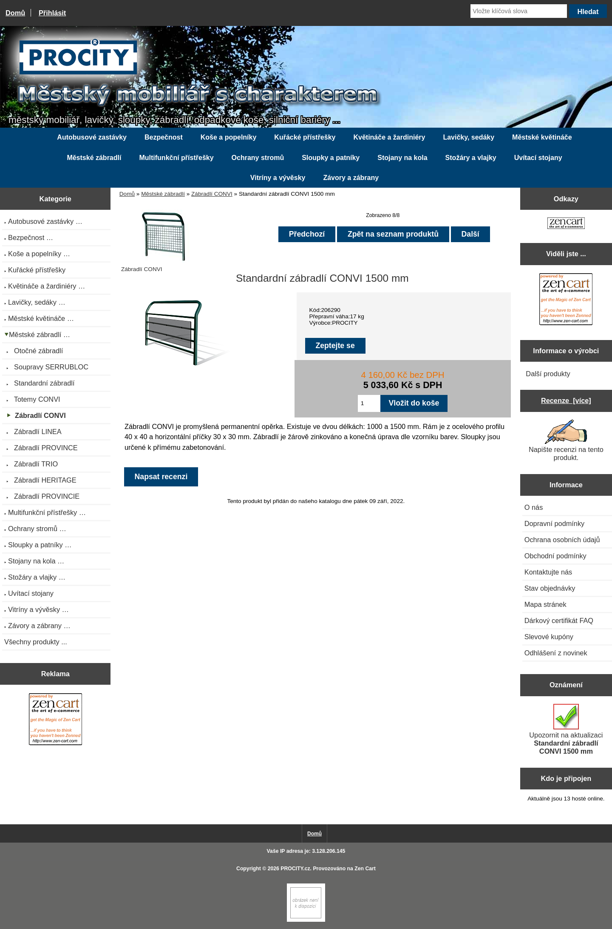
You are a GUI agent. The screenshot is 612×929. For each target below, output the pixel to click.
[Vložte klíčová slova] (518, 11)
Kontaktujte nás (548, 572)
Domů (15, 13)
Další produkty (548, 373)
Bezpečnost (163, 137)
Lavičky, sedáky (468, 137)
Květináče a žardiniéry (389, 137)
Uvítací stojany (538, 157)
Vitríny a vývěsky (278, 177)
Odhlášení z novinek (555, 653)
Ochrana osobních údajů (562, 539)
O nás (533, 507)
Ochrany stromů (258, 157)
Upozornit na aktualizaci (566, 729)
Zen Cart (365, 869)
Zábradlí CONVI (211, 194)
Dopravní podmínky (554, 523)
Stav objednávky (549, 588)
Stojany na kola (402, 157)
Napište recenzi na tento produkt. (566, 440)
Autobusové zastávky (92, 137)
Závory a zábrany (351, 177)
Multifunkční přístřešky (176, 157)
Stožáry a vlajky (470, 157)
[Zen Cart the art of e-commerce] (55, 720)
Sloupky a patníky (331, 157)
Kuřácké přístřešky (304, 137)
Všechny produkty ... (35, 642)
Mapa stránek (545, 604)
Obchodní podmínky (555, 556)
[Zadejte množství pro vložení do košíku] (369, 403)
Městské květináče (542, 137)
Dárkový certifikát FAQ (558, 620)
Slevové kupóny (548, 636)
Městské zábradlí (163, 194)
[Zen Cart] (306, 920)
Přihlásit (52, 13)
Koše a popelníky (229, 137)
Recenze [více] (566, 400)
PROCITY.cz (295, 869)
